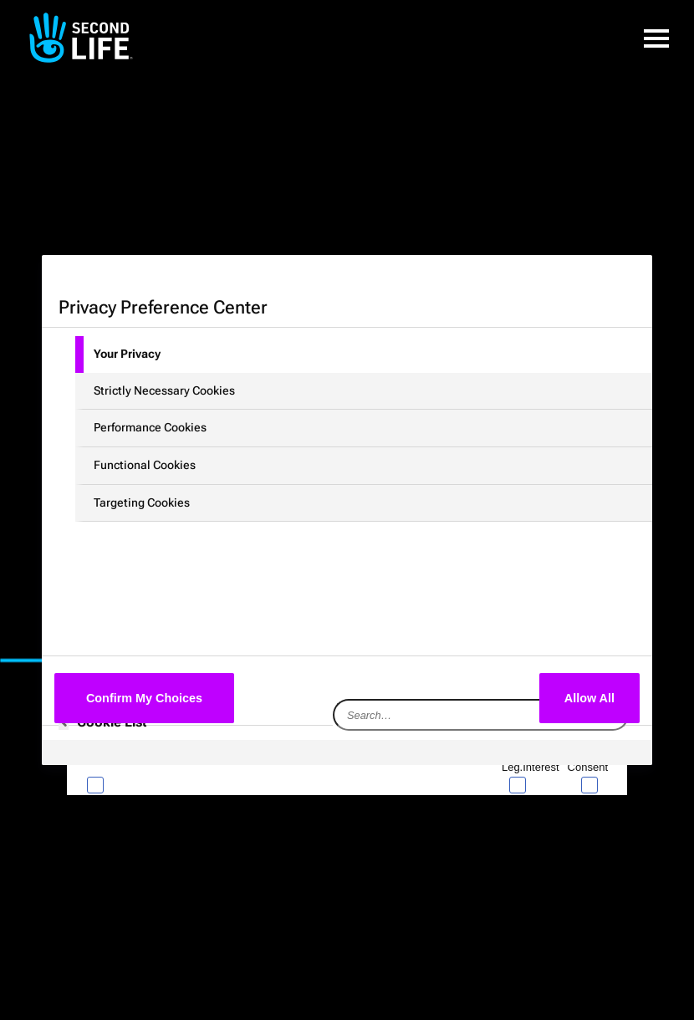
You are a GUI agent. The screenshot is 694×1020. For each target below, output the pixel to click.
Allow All (589, 698)
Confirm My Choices (144, 698)
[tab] (363, 354)
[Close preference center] (480, 306)
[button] (656, 38)
